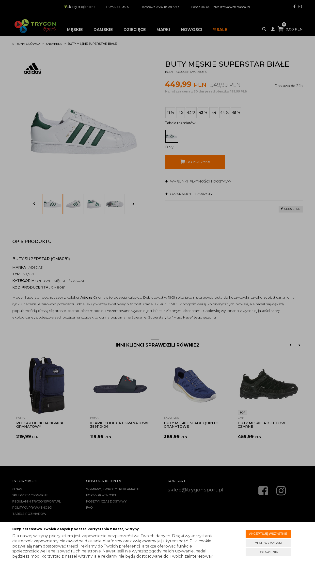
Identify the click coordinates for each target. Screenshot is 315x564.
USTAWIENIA (268, 552)
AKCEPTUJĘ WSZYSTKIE (268, 533)
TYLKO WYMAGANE (268, 543)
